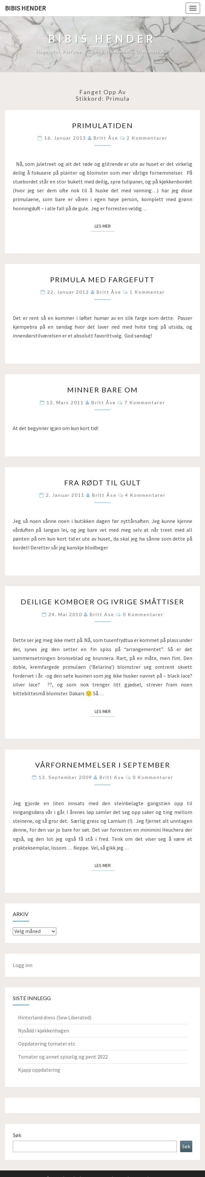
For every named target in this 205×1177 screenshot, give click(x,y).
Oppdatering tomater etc (46, 1043)
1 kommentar (147, 292)
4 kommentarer (145, 495)
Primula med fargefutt (102, 279)
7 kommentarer (144, 402)
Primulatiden (102, 125)
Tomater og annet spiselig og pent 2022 (63, 1056)
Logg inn (22, 965)
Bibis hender (25, 8)
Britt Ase (102, 614)
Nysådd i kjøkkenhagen (43, 1030)
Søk (17, 1135)
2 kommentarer (147, 138)
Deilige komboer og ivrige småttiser (102, 601)
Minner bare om (102, 389)
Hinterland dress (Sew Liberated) (54, 1017)
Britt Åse (106, 138)
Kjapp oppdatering (39, 1069)
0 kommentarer (143, 614)
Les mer (105, 225)
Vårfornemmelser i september (102, 764)
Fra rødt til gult (102, 482)
